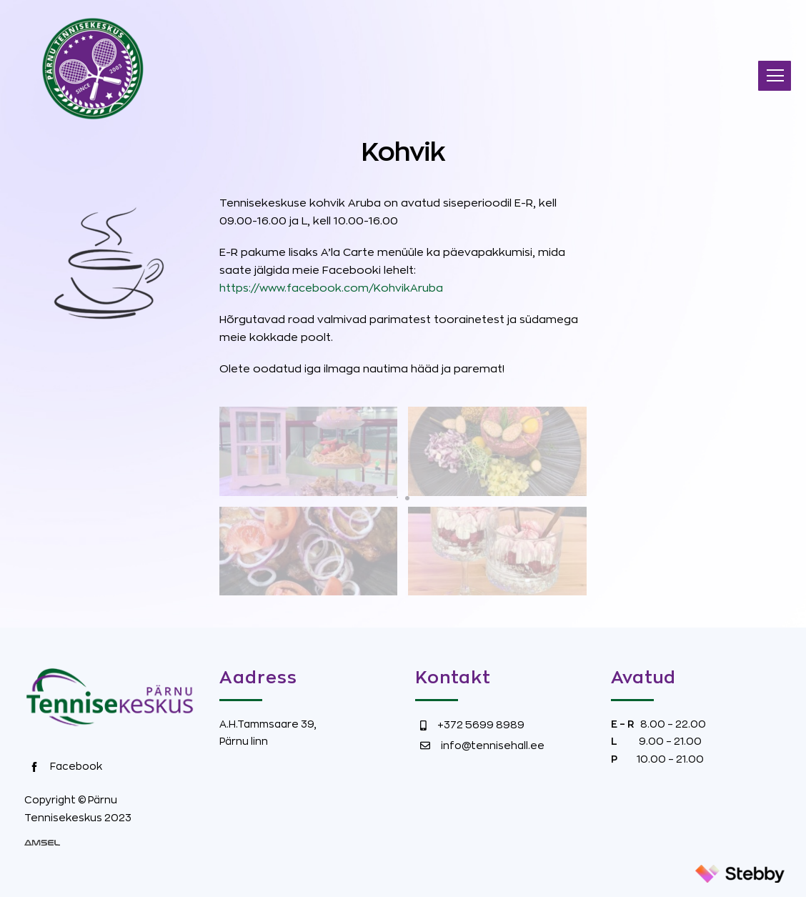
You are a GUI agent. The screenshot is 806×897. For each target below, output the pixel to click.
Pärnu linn (243, 741)
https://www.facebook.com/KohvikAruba (331, 288)
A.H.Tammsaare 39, (268, 724)
